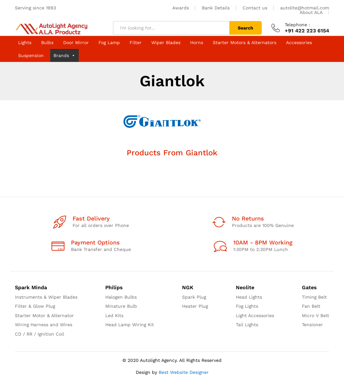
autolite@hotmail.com (304, 7)
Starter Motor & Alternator (44, 315)
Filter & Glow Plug (35, 306)
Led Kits (114, 315)
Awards (180, 7)
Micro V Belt (315, 315)
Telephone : (297, 24)
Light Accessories (255, 315)
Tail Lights (247, 324)
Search (245, 27)
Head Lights (249, 297)
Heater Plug (195, 306)
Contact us (255, 7)
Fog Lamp (109, 42)
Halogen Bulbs (121, 297)
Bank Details (216, 7)
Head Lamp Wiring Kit (129, 324)
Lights (24, 42)
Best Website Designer (184, 372)
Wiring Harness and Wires (43, 324)
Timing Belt (314, 297)
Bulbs (47, 42)
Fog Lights (247, 306)
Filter (136, 42)
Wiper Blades (165, 42)
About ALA (311, 12)
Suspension (31, 55)
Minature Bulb (121, 306)
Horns (196, 42)
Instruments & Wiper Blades (46, 297)
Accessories (299, 42)
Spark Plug (194, 297)
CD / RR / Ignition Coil (39, 334)
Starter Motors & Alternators (244, 42)
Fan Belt (311, 306)
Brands (64, 55)
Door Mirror (76, 42)
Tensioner (312, 324)
